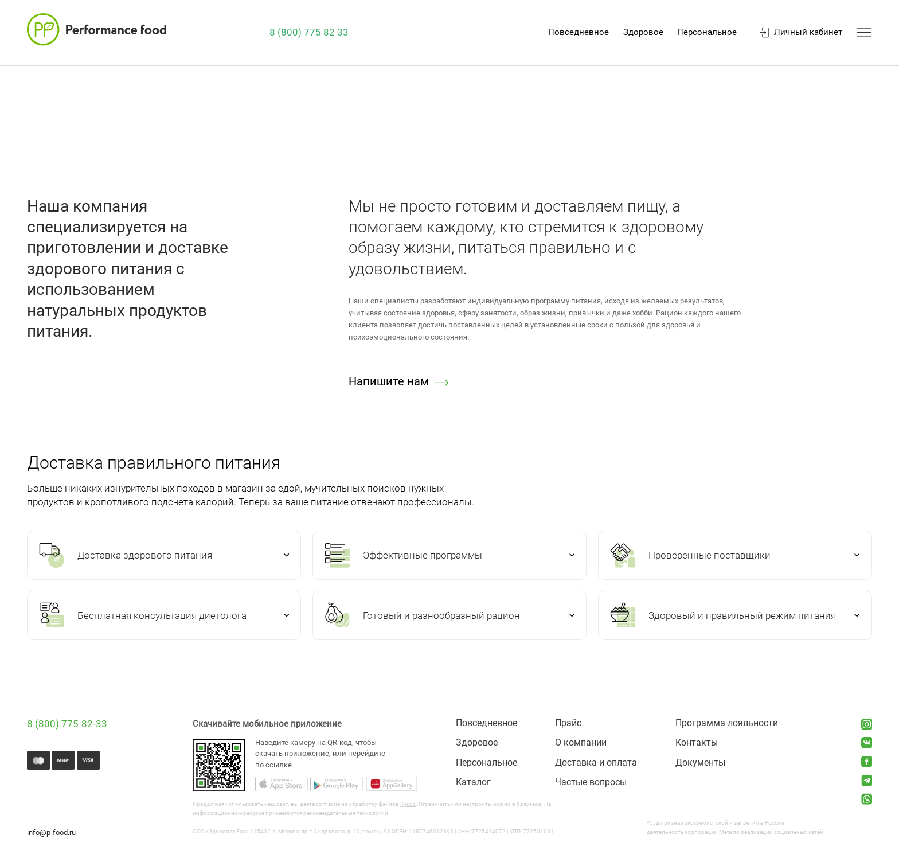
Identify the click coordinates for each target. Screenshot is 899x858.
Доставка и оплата (596, 762)
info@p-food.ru (51, 832)
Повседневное (578, 32)
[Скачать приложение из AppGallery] (391, 785)
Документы (700, 762)
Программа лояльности (726, 723)
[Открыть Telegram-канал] (867, 780)
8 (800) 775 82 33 (309, 32)
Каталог (473, 782)
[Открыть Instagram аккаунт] (867, 724)
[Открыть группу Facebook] (867, 761)
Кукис (408, 804)
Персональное (707, 32)
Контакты (696, 742)
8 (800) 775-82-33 (67, 724)
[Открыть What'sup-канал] (867, 799)
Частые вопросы (591, 782)
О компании (581, 742)
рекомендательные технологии (345, 813)
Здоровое (643, 32)
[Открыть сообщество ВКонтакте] (867, 742)
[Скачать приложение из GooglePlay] (336, 785)
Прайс (568, 723)
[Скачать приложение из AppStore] (281, 785)
